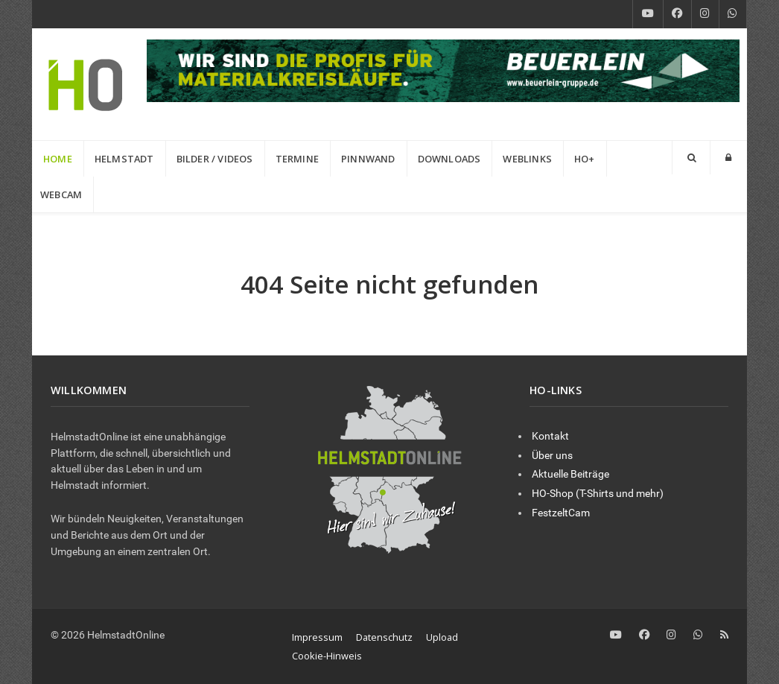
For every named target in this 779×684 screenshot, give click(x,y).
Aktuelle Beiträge (570, 474)
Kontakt (550, 436)
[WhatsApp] (733, 14)
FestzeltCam (561, 513)
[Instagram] (705, 14)
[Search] (691, 157)
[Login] (728, 157)
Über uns (552, 455)
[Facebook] (677, 14)
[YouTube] (648, 14)
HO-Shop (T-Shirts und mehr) (598, 493)
